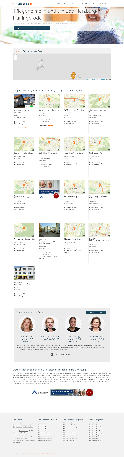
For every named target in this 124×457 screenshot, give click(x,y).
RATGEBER (66, 3)
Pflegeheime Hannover (70, 431)
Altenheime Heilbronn (44, 441)
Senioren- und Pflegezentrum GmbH (22, 197)
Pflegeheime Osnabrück (96, 441)
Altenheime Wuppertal (44, 435)
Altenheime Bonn (43, 427)
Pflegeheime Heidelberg (70, 435)
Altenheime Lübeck (44, 433)
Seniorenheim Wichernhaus (49, 110)
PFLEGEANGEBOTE (103, 3)
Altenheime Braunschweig (46, 437)
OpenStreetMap (102, 79)
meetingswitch (94, 79)
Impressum (53, 453)
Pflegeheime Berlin (68, 423)
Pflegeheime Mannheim (70, 433)
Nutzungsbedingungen (45, 453)
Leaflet (88, 79)
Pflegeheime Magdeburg (96, 435)
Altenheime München (44, 423)
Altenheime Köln (43, 425)
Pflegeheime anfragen (96, 312)
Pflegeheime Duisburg (95, 433)
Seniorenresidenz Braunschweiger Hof (71, 197)
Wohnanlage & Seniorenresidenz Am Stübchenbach (47, 241)
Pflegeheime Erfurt (94, 425)
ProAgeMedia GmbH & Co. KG (26, 453)
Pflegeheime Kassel (69, 441)
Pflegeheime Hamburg (70, 427)
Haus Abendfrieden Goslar (73, 153)
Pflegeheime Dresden (69, 425)
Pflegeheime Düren (94, 437)
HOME (58, 3)
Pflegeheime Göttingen (70, 439)
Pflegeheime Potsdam (95, 431)
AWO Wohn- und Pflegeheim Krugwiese (74, 111)
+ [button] (15, 56)
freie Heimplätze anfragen (33, 51)
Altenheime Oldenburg (45, 439)
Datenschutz (36, 453)
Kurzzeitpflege (19, 124)
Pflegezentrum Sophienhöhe (24, 239)
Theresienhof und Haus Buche (97, 111)
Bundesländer (23, 431)
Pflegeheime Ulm (94, 439)
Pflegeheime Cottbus (69, 437)
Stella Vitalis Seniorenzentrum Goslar (22, 283)
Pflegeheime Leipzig (69, 429)
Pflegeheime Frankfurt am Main (98, 429)
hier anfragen (25, 128)
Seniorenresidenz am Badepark (21, 111)
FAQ (93, 3)
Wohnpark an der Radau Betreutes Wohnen (98, 197)
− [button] (15, 59)
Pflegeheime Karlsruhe (95, 427)
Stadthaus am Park (96, 153)
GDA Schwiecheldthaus (72, 239)
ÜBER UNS (75, 3)
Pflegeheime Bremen (95, 423)
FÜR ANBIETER (85, 3)
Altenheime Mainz (43, 431)
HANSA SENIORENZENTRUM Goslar (99, 240)
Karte (17, 51)
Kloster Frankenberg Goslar (24, 153)
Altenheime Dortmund (44, 429)
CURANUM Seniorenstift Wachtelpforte (48, 154)
